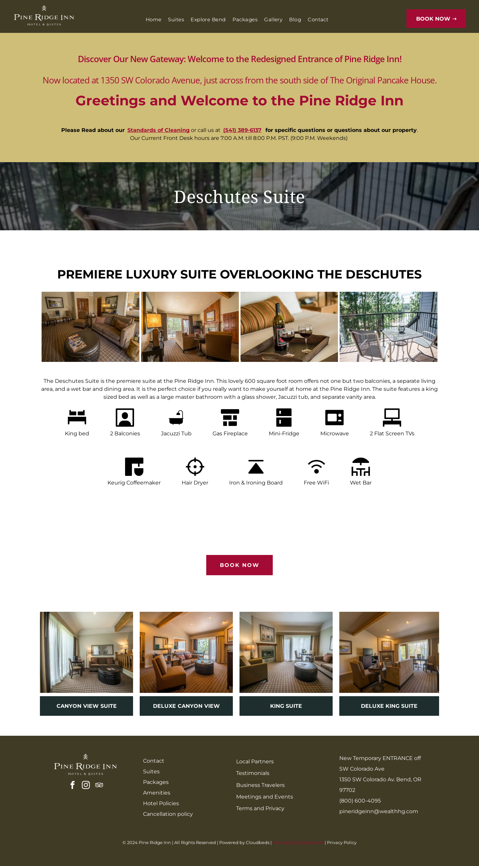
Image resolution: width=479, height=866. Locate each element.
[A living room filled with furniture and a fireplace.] (190, 327)
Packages (156, 782)
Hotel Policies (161, 803)
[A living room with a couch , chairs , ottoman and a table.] (90, 327)
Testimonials (252, 773)
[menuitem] (153, 20)
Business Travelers (260, 785)
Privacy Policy (342, 842)
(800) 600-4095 (360, 801)
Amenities (156, 793)
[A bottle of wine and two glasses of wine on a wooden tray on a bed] (289, 327)
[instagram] (86, 786)
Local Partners (255, 761)
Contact (153, 761)
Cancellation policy (168, 814)
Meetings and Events (264, 797)
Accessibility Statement (298, 842)
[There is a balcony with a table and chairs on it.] (388, 327)
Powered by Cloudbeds (244, 842)
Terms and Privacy (260, 808)
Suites (151, 771)
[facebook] (73, 786)
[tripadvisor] (99, 786)
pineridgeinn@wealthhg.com (378, 811)
